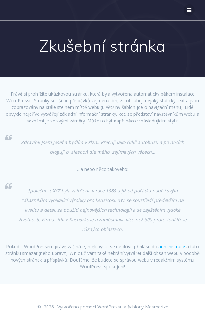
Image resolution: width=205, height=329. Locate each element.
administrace (171, 246)
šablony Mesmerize (148, 307)
